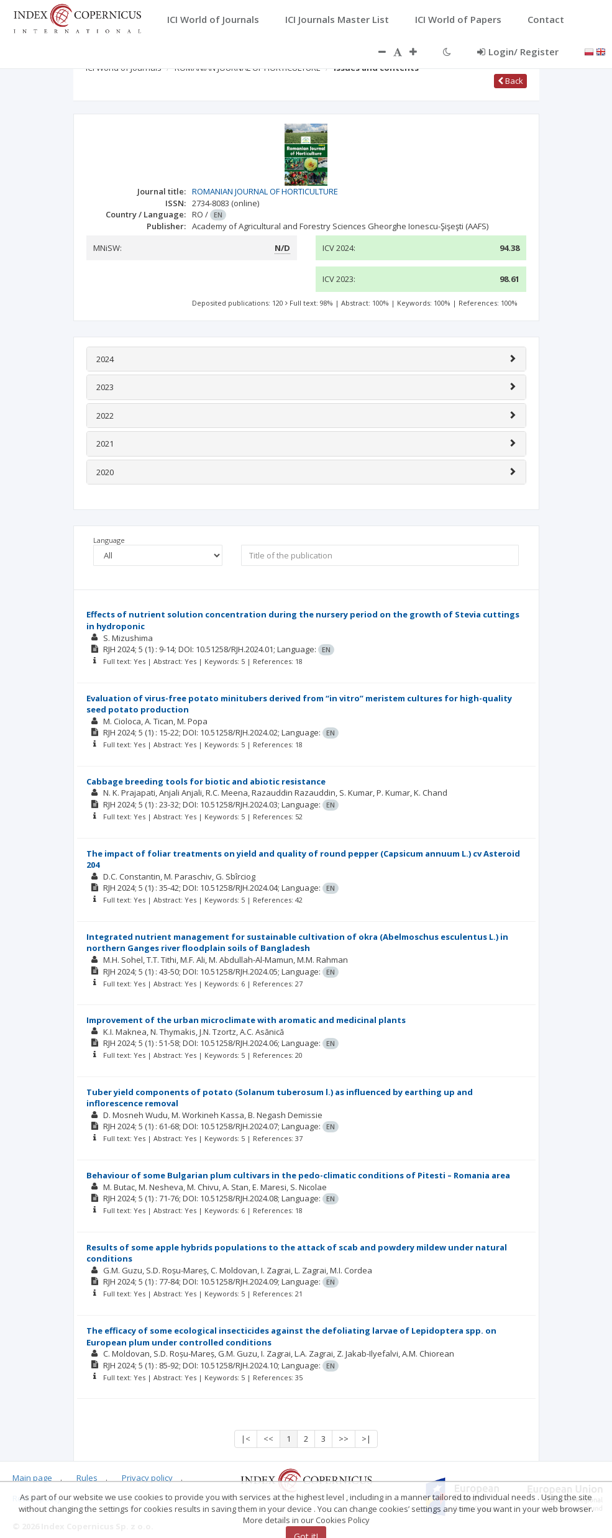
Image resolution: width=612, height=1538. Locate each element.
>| (366, 1438)
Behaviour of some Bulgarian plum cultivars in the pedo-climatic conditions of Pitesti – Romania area (298, 1175)
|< (245, 1438)
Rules (87, 1477)
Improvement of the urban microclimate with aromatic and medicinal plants (246, 1020)
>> (344, 1438)
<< (268, 1438)
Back (510, 80)
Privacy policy (147, 1477)
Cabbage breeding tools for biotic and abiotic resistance (206, 781)
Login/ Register (518, 51)
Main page (32, 1477)
